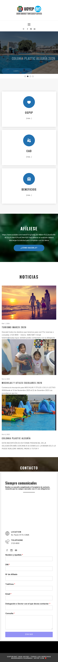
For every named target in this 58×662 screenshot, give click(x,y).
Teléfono (10, 584)
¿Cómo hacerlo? (29, 248)
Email (8, 594)
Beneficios (29, 189)
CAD (29, 151)
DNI (7, 564)
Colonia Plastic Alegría (16, 438)
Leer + (16, 73)
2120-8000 (15, 543)
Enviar (29, 634)
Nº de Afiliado (11, 574)
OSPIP (29, 112)
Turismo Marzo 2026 (14, 327)
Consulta (10, 613)
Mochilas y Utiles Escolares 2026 (22, 382)
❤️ (46, 658)
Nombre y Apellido (14, 555)
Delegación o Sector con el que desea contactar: (27, 604)
